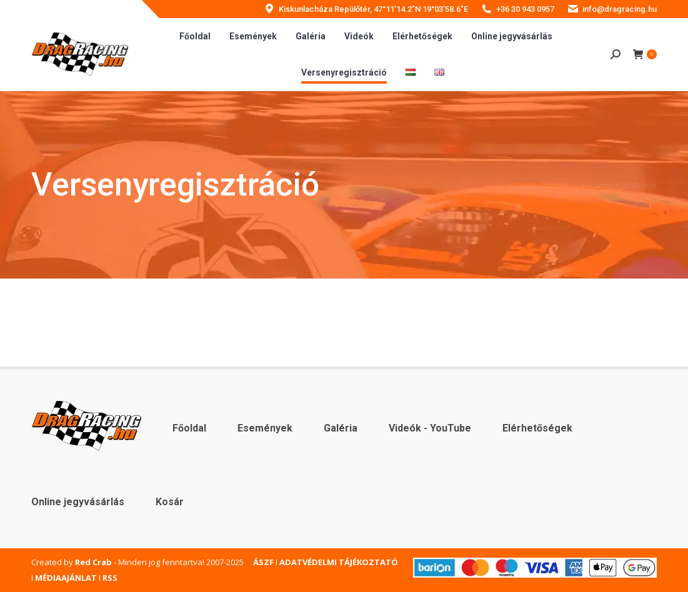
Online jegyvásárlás (77, 502)
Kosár (170, 502)
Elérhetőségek (537, 428)
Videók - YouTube (430, 428)
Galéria (340, 428)
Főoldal (189, 428)
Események (264, 428)
